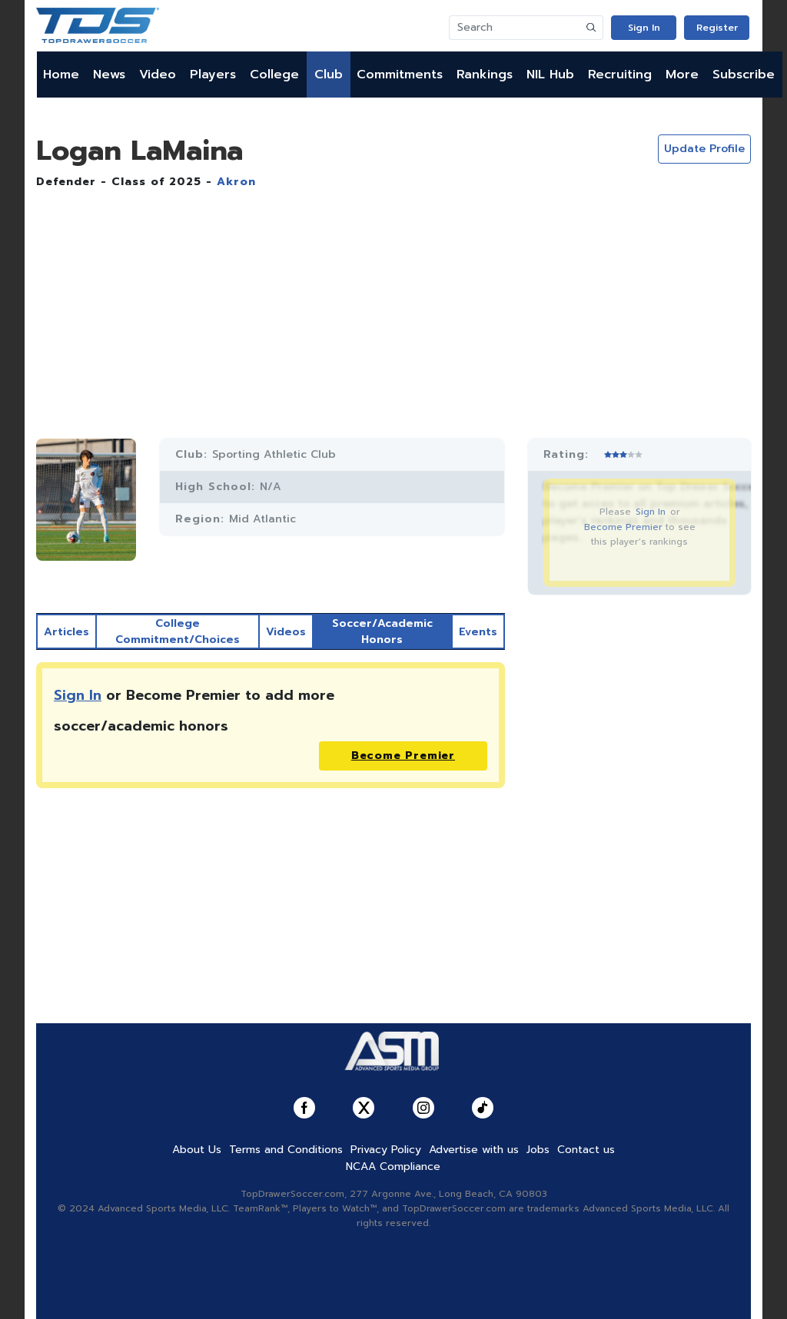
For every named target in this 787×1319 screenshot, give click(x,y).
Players (213, 74)
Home (61, 74)
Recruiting (620, 74)
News (109, 74)
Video (157, 74)
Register (717, 28)
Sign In (644, 28)
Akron (236, 182)
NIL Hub (550, 74)
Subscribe (743, 74)
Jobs (538, 1150)
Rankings (485, 74)
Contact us (586, 1150)
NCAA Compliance (393, 1166)
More (682, 74)
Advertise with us (474, 1150)
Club (328, 74)
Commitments (400, 74)
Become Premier (623, 527)
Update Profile (704, 149)
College (274, 74)
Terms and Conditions (286, 1150)
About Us (196, 1150)
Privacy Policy (385, 1150)
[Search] (515, 27)
